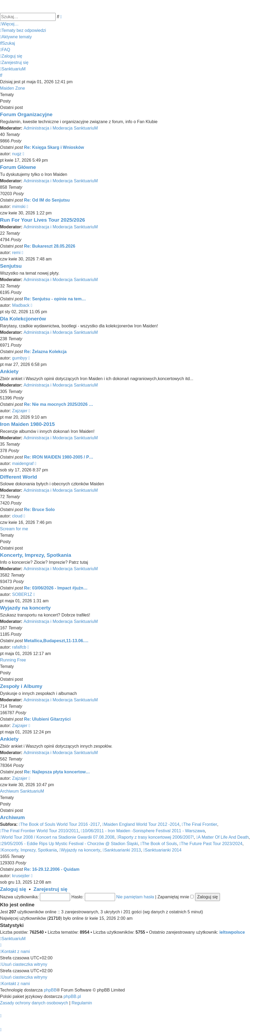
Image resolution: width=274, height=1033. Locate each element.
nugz (16, 154)
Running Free (13, 660)
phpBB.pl (72, 996)
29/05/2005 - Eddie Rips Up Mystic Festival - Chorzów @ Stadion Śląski (69, 843)
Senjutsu (11, 266)
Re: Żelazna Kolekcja (45, 351)
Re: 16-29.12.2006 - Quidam (51, 869)
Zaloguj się (13, 889)
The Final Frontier (199, 824)
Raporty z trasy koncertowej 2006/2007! (155, 837)
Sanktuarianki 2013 (122, 850)
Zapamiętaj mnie (176, 897)
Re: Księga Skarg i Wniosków (54, 147)
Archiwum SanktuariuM (22, 791)
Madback (20, 305)
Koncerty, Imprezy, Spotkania (35, 555)
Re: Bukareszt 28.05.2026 (49, 246)
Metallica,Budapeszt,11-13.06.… (56, 640)
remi (16, 252)
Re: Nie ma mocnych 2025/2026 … (58, 404)
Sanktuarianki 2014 (162, 850)
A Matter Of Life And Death (222, 837)
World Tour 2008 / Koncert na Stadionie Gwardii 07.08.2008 (57, 837)
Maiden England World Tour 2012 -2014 (140, 824)
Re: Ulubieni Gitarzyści (47, 719)
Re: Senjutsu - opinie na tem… (55, 299)
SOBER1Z (22, 594)
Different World (18, 477)
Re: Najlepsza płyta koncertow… (57, 772)
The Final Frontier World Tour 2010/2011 (39, 830)
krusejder (21, 875)
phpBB (50, 990)
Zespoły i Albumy (21, 686)
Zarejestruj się (50, 889)
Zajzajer (19, 410)
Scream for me (14, 529)
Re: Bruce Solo (39, 509)
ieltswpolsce (232, 932)
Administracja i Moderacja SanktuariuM (61, 128)
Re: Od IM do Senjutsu (47, 200)
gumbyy (19, 358)
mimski (18, 206)
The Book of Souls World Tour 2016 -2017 (59, 824)
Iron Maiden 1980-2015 (27, 424)
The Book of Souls (158, 843)
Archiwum (12, 817)
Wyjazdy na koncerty (25, 608)
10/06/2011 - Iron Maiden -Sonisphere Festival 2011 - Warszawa (143, 830)
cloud (17, 516)
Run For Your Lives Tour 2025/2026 (42, 220)
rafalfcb (19, 647)
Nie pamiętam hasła (135, 897)
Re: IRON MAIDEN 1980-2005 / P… (58, 457)
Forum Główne (18, 167)
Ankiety (9, 371)
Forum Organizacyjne (26, 114)
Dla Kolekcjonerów (23, 318)
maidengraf (22, 463)
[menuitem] (23, 30)
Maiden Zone (12, 88)
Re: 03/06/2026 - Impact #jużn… (55, 588)
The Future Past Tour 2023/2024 (210, 843)
